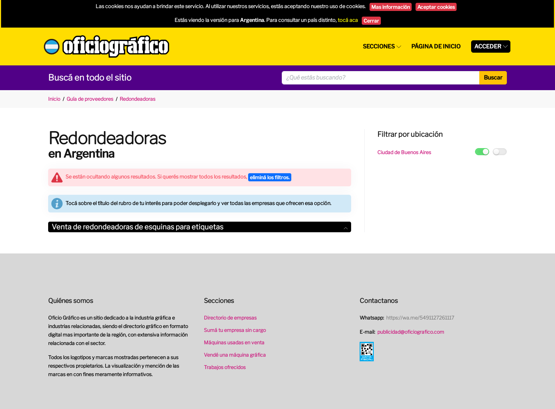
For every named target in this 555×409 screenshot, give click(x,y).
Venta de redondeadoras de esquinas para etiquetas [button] (200, 227)
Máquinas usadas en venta (234, 342)
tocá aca (348, 20)
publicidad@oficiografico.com (410, 332)
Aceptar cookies (436, 7)
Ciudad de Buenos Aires (404, 152)
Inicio (54, 99)
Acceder (487, 46)
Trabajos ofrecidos (225, 367)
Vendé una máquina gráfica (235, 355)
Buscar (493, 77)
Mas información (390, 7)
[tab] (199, 227)
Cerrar (371, 21)
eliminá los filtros (270, 177)
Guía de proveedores (90, 99)
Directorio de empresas (230, 318)
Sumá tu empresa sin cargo (235, 330)
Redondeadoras (137, 99)
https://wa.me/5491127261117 (420, 318)
